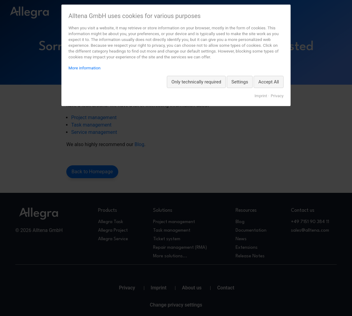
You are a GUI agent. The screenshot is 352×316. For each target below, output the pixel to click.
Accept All (268, 82)
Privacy (277, 96)
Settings (239, 82)
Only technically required (196, 82)
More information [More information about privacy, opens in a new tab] (84, 67)
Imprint (261, 96)
